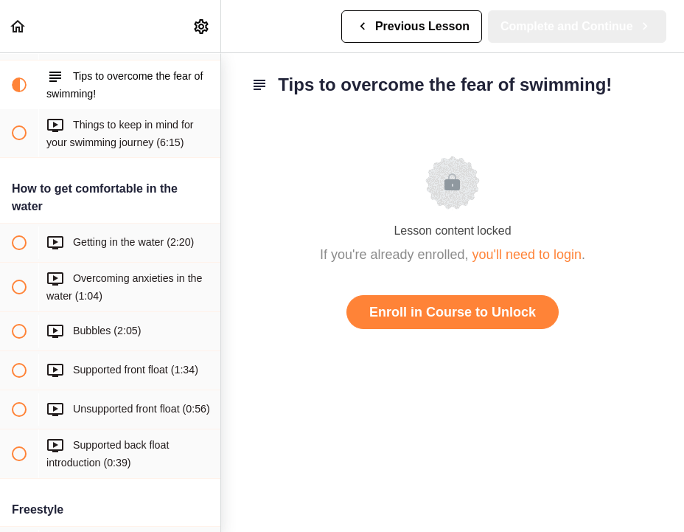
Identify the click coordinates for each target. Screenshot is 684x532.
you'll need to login (527, 254)
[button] (18, 26)
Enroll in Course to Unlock (452, 312)
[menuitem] (202, 26)
